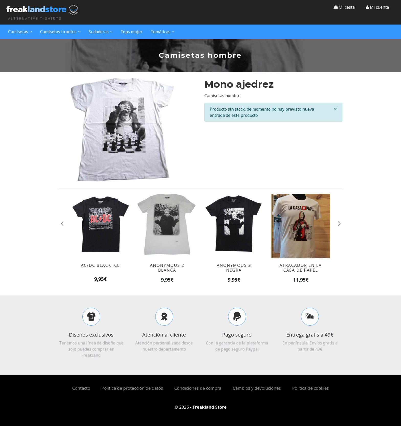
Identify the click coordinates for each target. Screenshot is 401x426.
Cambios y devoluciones (257, 388)
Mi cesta (344, 7)
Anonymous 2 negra (234, 267)
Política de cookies (310, 388)
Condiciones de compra (197, 388)
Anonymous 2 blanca (167, 267)
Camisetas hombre (222, 95)
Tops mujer (131, 31)
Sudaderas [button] (100, 31)
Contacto (81, 388)
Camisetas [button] (20, 31)
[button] (377, 7)
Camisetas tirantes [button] (60, 31)
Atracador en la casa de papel (301, 267)
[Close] (335, 109)
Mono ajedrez (239, 84)
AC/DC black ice (100, 265)
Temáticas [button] (162, 31)
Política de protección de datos (132, 388)
